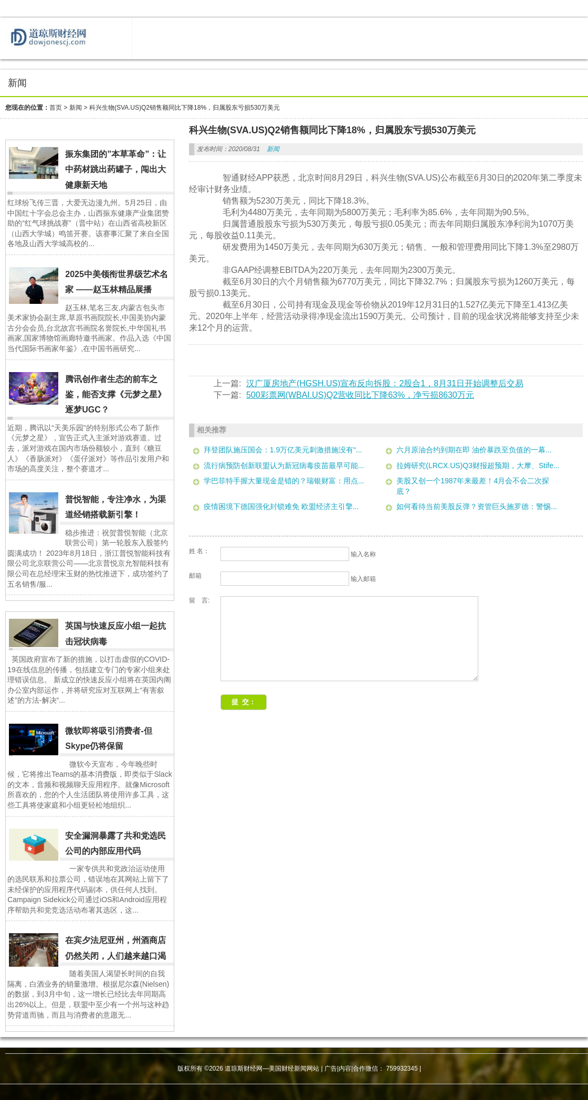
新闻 (75, 107)
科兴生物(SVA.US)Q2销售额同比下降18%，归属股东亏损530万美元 (184, 107)
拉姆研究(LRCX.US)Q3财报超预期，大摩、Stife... (477, 465)
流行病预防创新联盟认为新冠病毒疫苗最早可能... (284, 465)
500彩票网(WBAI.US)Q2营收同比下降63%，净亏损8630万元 (360, 394)
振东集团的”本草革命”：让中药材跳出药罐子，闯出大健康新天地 (115, 169)
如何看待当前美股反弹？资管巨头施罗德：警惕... (476, 506)
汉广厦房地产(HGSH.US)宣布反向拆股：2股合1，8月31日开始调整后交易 (384, 383)
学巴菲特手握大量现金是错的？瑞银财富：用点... (284, 481)
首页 (55, 107)
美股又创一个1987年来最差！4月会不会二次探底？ (472, 486)
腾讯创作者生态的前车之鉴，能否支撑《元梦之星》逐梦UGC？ (115, 395)
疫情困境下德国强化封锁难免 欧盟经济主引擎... (281, 506)
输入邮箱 (363, 579)
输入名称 (363, 554)
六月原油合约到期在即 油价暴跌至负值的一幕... (474, 450)
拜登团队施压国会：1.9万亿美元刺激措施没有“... (283, 450)
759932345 (402, 1068)
